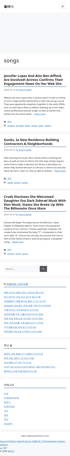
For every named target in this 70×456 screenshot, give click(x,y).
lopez (27, 125)
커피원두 (8, 423)
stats (40, 125)
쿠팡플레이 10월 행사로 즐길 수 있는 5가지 (25, 301)
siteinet (4, 444)
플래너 (8, 6)
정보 (6, 415)
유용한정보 (9, 406)
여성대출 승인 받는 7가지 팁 (17, 362)
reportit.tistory (24, 441)
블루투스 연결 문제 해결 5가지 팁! (20, 371)
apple (10, 182)
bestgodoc (51, 441)
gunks (17, 182)
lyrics (18, 253)
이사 (6, 410)
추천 (9, 121)
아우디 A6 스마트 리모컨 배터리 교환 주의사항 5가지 (29, 366)
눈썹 (6, 393)
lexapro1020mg (8, 441)
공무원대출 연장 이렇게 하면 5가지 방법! (23, 314)
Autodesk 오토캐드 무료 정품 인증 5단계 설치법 (27, 305)
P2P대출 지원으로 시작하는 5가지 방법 (23, 331)
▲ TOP (3, 447)
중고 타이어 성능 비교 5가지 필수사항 (22, 296)
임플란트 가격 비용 (17, 284)
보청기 (7, 402)
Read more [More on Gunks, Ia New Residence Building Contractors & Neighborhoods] (60, 170)
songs (34, 125)
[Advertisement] (35, 32)
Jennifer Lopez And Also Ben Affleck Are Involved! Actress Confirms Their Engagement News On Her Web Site (33, 80)
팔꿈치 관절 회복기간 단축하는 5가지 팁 (23, 353)
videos (47, 125)
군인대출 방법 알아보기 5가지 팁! (20, 327)
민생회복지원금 (11, 397)
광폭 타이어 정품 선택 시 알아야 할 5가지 (24, 292)
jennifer (19, 125)
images (11, 125)
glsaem (61, 441)
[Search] (43, 269)
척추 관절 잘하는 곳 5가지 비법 (19, 358)
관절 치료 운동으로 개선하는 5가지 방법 (23, 318)
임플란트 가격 (39, 441)
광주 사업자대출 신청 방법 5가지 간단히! (23, 322)
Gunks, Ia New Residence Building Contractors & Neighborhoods (31, 142)
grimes (10, 253)
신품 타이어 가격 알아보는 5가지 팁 (21, 309)
